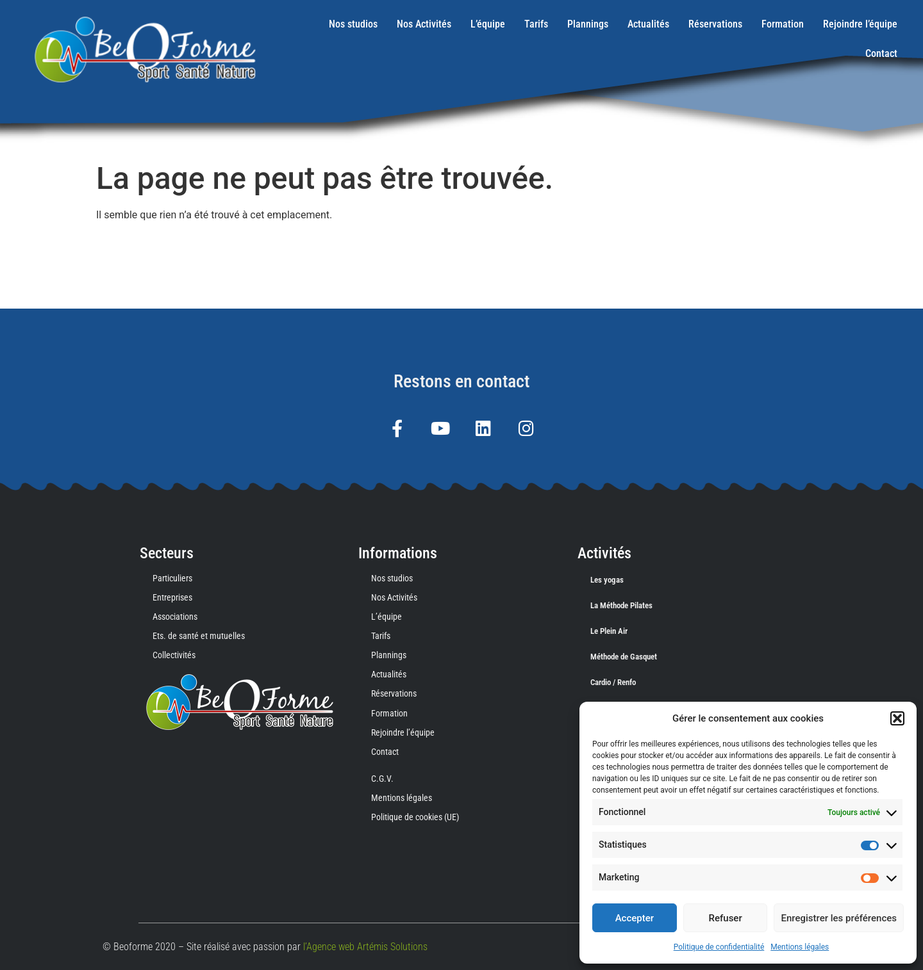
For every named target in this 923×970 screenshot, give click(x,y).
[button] (897, 718)
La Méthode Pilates (621, 605)
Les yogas (607, 580)
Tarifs (536, 24)
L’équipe (487, 24)
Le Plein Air (609, 631)
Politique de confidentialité (719, 946)
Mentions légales (799, 946)
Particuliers (172, 578)
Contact (881, 53)
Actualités (648, 24)
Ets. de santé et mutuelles (199, 636)
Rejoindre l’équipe (860, 24)
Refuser (725, 918)
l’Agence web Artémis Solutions (365, 947)
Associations (175, 616)
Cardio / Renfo (613, 682)
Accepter (634, 918)
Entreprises (172, 597)
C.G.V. (382, 778)
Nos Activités (424, 24)
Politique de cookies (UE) (415, 817)
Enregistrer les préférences (839, 918)
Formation (782, 24)
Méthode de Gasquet (623, 656)
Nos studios (353, 24)
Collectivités (174, 655)
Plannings (587, 24)
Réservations (715, 24)
